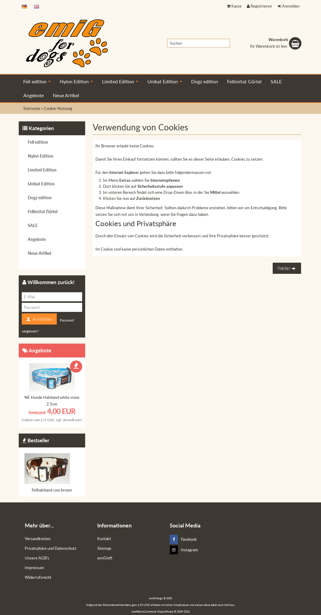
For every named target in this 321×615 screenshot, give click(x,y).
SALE (276, 81)
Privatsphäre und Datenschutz (50, 548)
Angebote (33, 95)
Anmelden (289, 6)
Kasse (234, 6)
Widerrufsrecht (38, 577)
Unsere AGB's (37, 558)
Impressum (34, 567)
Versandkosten (72, 420)
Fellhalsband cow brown (52, 490)
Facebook (183, 539)
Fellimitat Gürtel (244, 81)
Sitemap (104, 548)
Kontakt (104, 538)
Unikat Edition (164, 81)
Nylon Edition (76, 81)
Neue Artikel (66, 95)
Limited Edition (120, 81)
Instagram (184, 550)
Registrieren (259, 6)
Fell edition (37, 81)
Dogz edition (204, 81)
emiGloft (104, 558)
